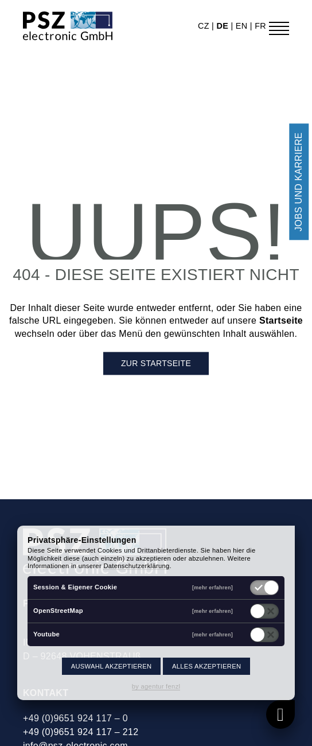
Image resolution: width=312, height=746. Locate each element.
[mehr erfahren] (212, 587)
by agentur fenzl (156, 686)
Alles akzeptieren (206, 666)
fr (260, 25)
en (243, 25)
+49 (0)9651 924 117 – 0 (75, 718)
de (223, 25)
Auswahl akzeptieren (111, 666)
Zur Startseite (156, 363)
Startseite (281, 321)
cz (205, 25)
